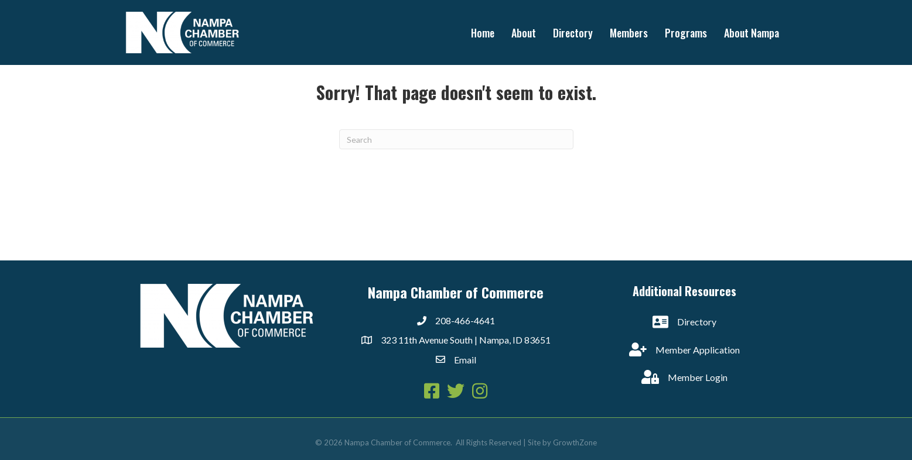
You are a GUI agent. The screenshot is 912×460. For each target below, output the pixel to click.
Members (629, 32)
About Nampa (751, 32)
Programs (686, 32)
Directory (573, 32)
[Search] (456, 139)
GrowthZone (575, 442)
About (523, 32)
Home (482, 32)
